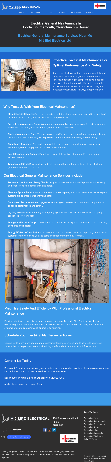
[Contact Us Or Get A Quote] (19, 437)
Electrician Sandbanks (93, 433)
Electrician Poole (91, 418)
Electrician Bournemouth (95, 421)
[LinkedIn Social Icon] (54, 430)
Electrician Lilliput (91, 430)
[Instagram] (49, 430)
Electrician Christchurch (94, 424)
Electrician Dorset (91, 427)
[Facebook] (45, 430)
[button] (35, 12)
